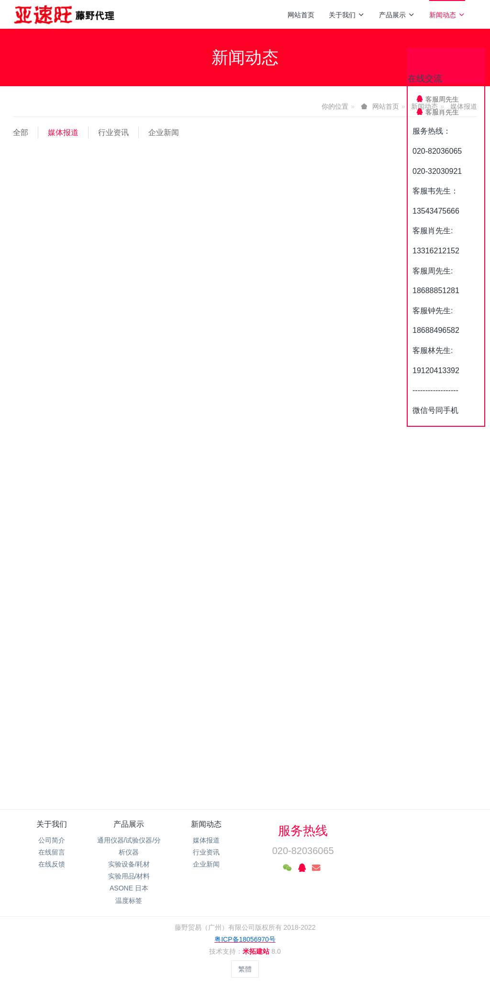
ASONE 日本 (129, 888)
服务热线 (303, 830)
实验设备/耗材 (129, 864)
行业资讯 (113, 132)
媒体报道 (63, 132)
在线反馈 (51, 864)
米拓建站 (257, 951)
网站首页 (301, 15)
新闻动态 (447, 15)
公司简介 (51, 840)
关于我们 (347, 15)
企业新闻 (163, 132)
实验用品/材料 (129, 876)
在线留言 (51, 852)
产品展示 (397, 15)
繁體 (245, 969)
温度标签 (128, 900)
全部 (20, 132)
